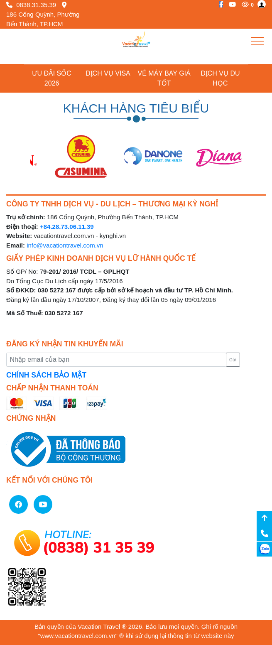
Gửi (232, 360)
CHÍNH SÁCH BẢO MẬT (46, 375)
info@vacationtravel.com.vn (65, 245)
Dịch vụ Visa (108, 73)
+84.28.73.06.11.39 (67, 226)
